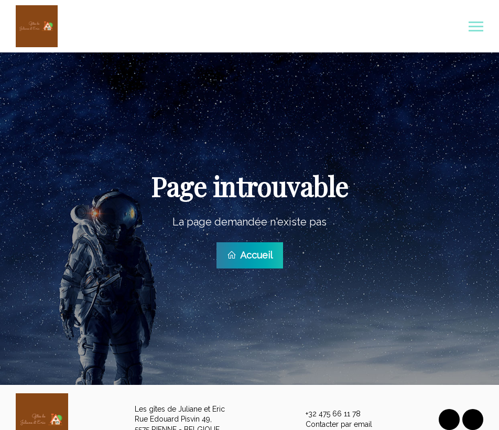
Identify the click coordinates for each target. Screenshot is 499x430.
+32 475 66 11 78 (327, 413)
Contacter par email (333, 423)
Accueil (250, 254)
